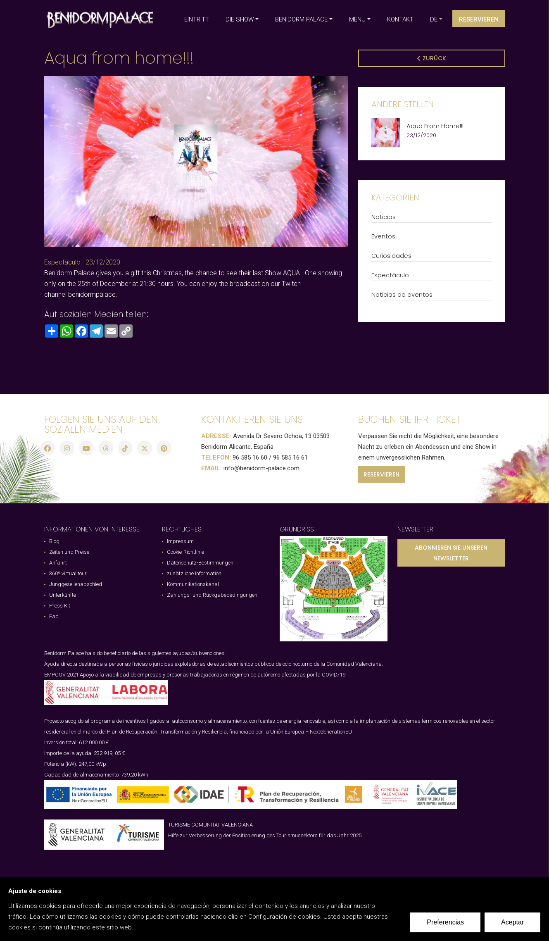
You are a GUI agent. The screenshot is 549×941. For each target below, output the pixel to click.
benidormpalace (92, 294)
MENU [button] (357, 19)
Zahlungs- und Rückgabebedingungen (212, 595)
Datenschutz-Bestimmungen (200, 563)
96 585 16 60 (250, 457)
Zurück (431, 58)
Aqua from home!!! (434, 126)
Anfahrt (58, 563)
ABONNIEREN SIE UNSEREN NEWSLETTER (451, 552)
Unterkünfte (62, 595)
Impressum (180, 541)
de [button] (433, 19)
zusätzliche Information (194, 573)
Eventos (383, 236)
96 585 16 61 (290, 457)
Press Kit (59, 606)
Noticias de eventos (402, 295)
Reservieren (479, 19)
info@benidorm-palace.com (261, 468)
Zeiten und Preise (69, 552)
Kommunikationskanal (193, 584)
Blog (54, 541)
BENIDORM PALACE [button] (301, 19)
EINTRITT (196, 19)
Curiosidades (391, 256)
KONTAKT (400, 19)
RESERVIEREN (381, 474)
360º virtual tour (68, 573)
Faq (54, 616)
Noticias (383, 217)
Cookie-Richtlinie (185, 552)
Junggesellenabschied (75, 584)
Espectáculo (62, 262)
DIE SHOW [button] (240, 19)
